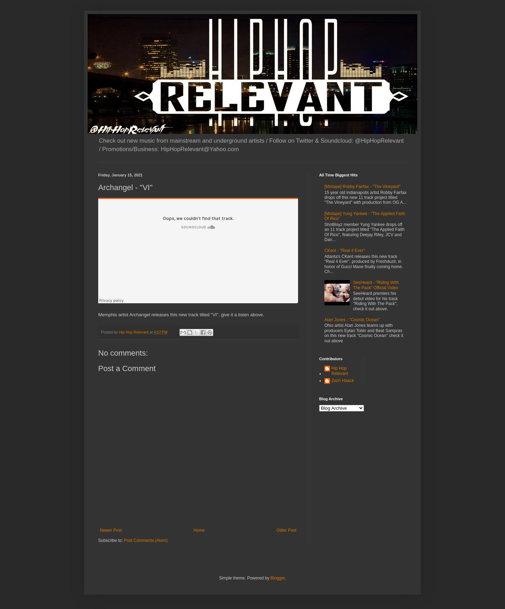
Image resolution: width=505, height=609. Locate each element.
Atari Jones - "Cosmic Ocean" (352, 319)
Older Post (286, 530)
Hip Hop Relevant (339, 371)
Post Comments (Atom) (146, 540)
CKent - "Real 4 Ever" (344, 250)
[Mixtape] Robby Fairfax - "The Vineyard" (362, 186)
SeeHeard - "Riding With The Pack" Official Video (376, 285)
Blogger (277, 578)
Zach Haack (342, 380)
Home (199, 530)
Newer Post (111, 530)
